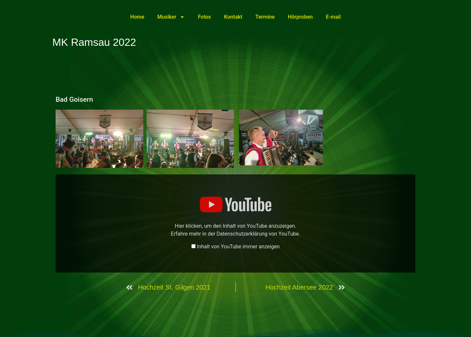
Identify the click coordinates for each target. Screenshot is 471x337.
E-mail (333, 17)
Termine (265, 17)
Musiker (171, 17)
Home (137, 17)
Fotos (204, 17)
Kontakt (233, 17)
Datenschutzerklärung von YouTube (258, 234)
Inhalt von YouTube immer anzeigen (238, 246)
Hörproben (300, 17)
